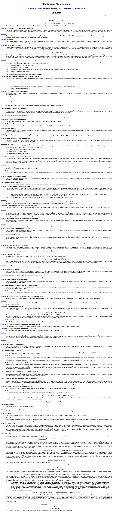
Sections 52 (4, 371)
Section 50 (3, 355)
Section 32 (3, 245)
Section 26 (3, 210)
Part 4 (48, 312)
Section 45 (3, 328)
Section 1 (3, 28)
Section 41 (3, 301)
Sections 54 (4, 378)
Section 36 (3, 275)
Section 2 (3, 34)
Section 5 (3, 60)
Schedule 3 (51, 460)
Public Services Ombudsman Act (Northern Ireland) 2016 (56, 8)
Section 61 (3, 413)
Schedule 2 (33, 450)
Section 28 (3, 224)
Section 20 (3, 170)
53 (10, 371)
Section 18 (3, 156)
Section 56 (3, 386)
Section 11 (3, 124)
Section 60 (3, 409)
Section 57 (3, 391)
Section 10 (3, 119)
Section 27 (3, 218)
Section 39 (3, 291)
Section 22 (3, 182)
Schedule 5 (50, 469)
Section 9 (3, 115)
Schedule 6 (27, 474)
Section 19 (3, 165)
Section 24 (3, 200)
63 (10, 417)
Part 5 (41, 395)
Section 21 (3, 176)
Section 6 (3, 76)
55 (10, 378)
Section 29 (3, 228)
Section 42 (3, 306)
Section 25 (3, 205)
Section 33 (3, 254)
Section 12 (3, 128)
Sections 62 (4, 417)
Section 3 (3, 39)
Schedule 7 (35, 492)
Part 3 (46, 259)
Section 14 (3, 138)
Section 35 (3, 269)
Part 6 (48, 402)
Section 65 (3, 433)
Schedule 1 (42, 439)
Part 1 (41, 23)
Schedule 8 (44, 504)
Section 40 (3, 296)
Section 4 (3, 45)
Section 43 (3, 320)
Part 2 (52, 52)
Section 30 (3, 234)
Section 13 (3, 134)
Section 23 (3, 186)
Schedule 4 (46, 465)
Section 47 (3, 340)
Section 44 (3, 324)
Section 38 (3, 285)
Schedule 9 (54, 508)
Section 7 (3, 91)
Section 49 (3, 350)
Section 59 (3, 404)
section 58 (27, 397)
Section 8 (3, 108)
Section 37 (3, 279)
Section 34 (3, 265)
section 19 (66, 465)
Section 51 (3, 362)
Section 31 (3, 241)
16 (8, 144)
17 (12, 144)
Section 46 (3, 333)
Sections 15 (4, 144)
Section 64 (3, 423)
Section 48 (3, 344)
